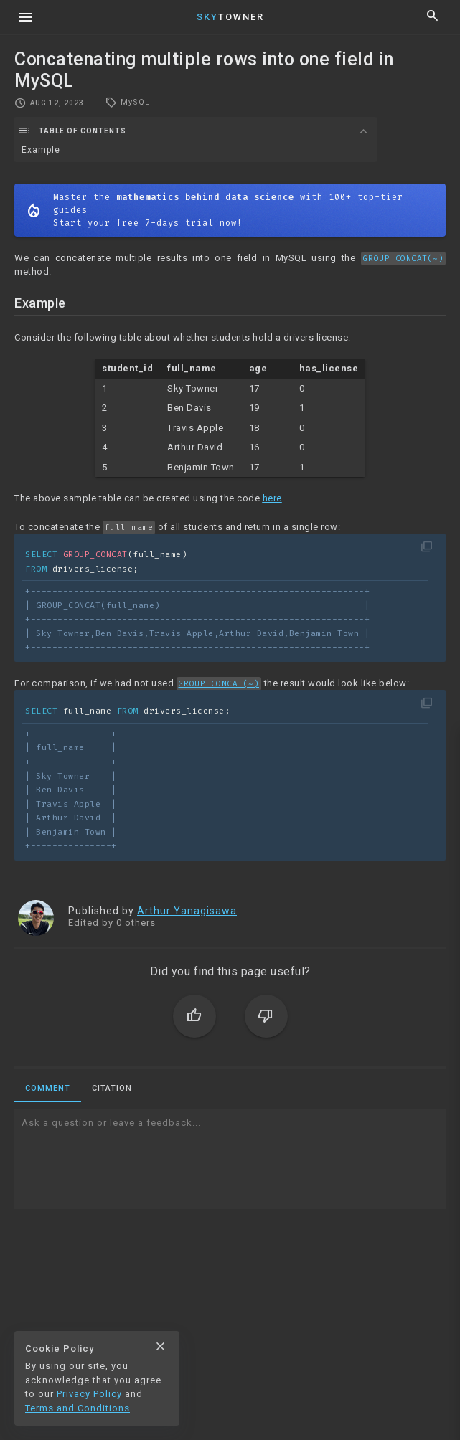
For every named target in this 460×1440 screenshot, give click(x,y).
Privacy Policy (89, 1393)
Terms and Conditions (77, 1408)
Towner (230, 16)
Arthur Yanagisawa (187, 910)
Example (41, 150)
